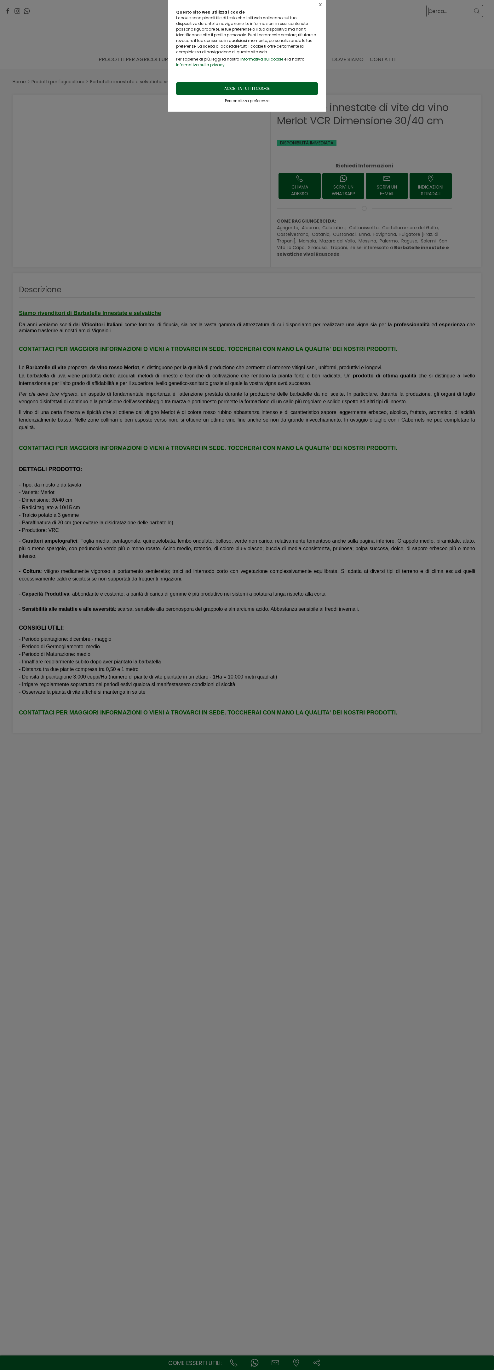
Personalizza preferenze (247, 100)
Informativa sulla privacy (200, 64)
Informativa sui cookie (261, 59)
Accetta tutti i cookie (247, 88)
